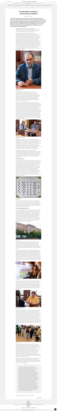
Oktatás (21, 5)
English (5, 1)
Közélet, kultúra (38, 5)
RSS (30, 407)
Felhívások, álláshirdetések (47, 5)
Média (42, 5)
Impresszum (23, 407)
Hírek (24, 7)
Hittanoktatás (27, 7)
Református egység (25, 5)
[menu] (1, 1)
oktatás (19, 395)
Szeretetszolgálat (16, 5)
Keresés (49, 1)
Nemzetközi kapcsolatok (32, 5)
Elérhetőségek (32, 7)
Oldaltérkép (33, 407)
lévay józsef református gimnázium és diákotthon (29, 395)
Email (46, 1)
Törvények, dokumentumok (9, 1)
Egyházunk (9, 5)
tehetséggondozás (22, 395)
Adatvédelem (27, 407)
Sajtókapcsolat (53, 1)
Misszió (12, 5)
